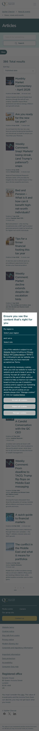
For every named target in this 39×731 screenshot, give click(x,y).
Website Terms (10, 352)
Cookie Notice (19, 355)
